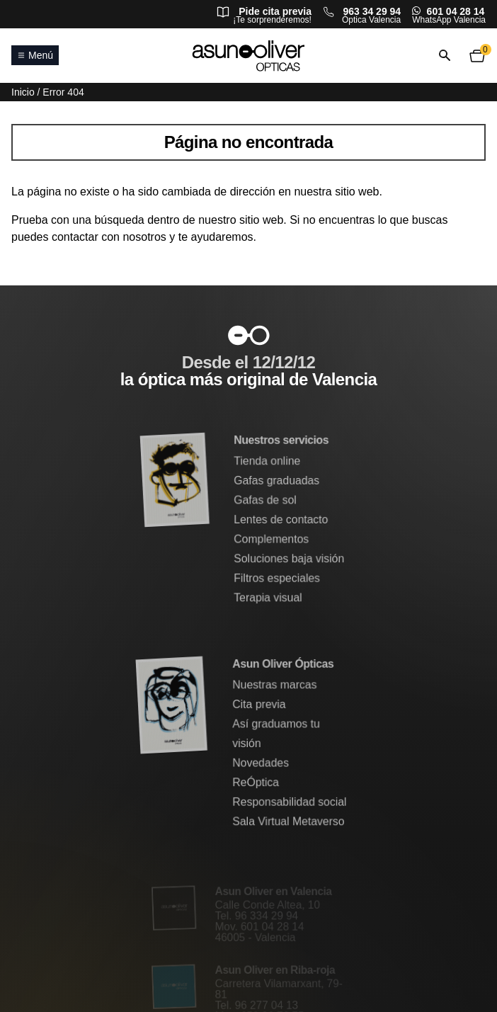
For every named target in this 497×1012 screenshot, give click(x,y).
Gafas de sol (265, 500)
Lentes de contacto (281, 520)
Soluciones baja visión (289, 558)
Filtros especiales (277, 578)
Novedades (261, 763)
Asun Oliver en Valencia (273, 892)
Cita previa (259, 705)
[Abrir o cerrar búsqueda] (445, 55)
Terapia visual (268, 597)
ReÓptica (256, 782)
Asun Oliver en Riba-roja (275, 970)
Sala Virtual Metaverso (288, 821)
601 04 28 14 (456, 11)
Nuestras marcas (274, 686)
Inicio (23, 92)
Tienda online (267, 462)
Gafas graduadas (276, 481)
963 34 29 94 (372, 11)
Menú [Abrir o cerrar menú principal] (35, 55)
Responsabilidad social (289, 802)
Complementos (271, 539)
